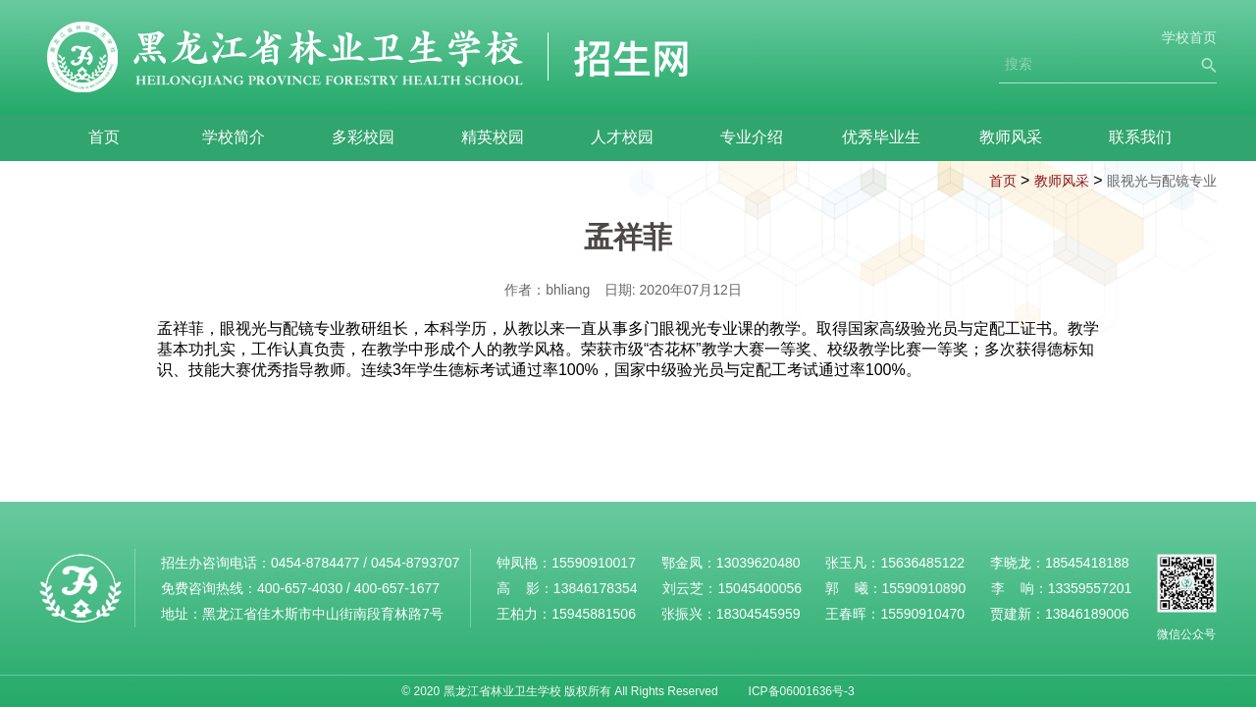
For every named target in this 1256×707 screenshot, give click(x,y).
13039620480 (758, 563)
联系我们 (1140, 137)
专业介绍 (751, 137)
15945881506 (593, 614)
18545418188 (1087, 563)
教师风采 (1010, 137)
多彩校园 (363, 137)
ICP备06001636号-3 (802, 691)
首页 (104, 137)
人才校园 (622, 137)
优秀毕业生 (881, 137)
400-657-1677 (397, 588)
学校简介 (233, 137)
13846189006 (1087, 614)
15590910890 (924, 588)
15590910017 (593, 563)
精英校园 (492, 137)
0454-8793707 (415, 563)
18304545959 (758, 614)
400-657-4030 (299, 588)
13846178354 (595, 588)
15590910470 (922, 614)
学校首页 (1189, 37)
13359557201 (1090, 588)
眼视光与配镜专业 (1162, 181)
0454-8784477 (315, 563)
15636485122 (922, 563)
